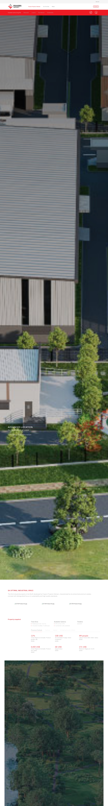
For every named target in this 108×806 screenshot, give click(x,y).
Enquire (96, 6)
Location (34, 12)
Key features (41, 12)
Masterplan (26, 12)
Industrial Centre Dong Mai (14, 12)
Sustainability (50, 12)
